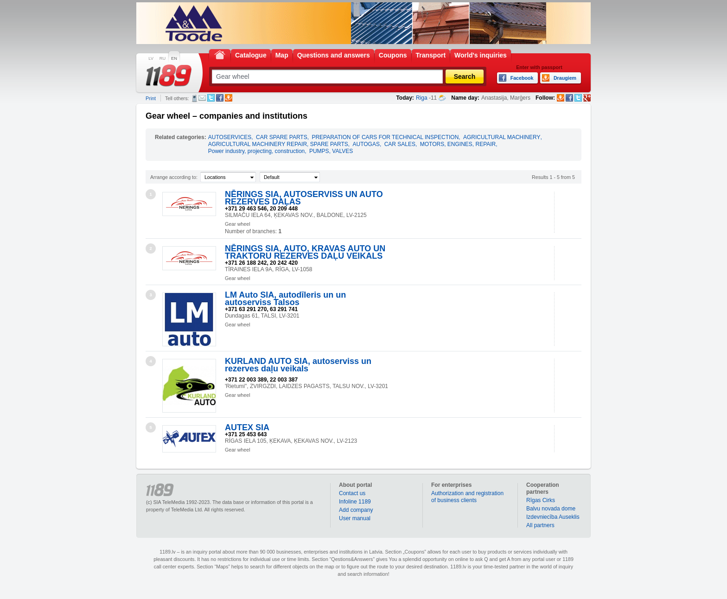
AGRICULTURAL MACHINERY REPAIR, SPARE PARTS (278, 144)
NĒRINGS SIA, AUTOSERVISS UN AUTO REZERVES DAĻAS (304, 198)
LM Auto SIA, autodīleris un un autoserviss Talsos (285, 298)
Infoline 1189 (355, 501)
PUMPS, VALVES (331, 151)
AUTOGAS (365, 144)
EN (174, 58)
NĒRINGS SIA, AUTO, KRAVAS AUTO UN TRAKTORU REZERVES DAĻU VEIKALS (305, 252)
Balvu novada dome (550, 508)
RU (162, 58)
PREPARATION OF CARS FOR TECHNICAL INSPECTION (385, 137)
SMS (194, 98)
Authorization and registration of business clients (467, 496)
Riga (421, 98)
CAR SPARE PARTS (281, 137)
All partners (540, 525)
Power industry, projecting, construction (256, 151)
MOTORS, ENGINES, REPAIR (458, 144)
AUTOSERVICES (230, 137)
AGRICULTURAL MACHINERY (501, 137)
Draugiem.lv (228, 98)
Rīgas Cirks (540, 500)
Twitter (211, 98)
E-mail (202, 98)
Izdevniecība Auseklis (553, 517)
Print (151, 98)
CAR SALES (399, 144)
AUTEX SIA (247, 427)
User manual (354, 518)
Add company (356, 510)
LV (150, 58)
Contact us (352, 493)
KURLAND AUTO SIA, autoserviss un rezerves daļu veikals (298, 365)
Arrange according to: (174, 177)
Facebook (219, 98)
